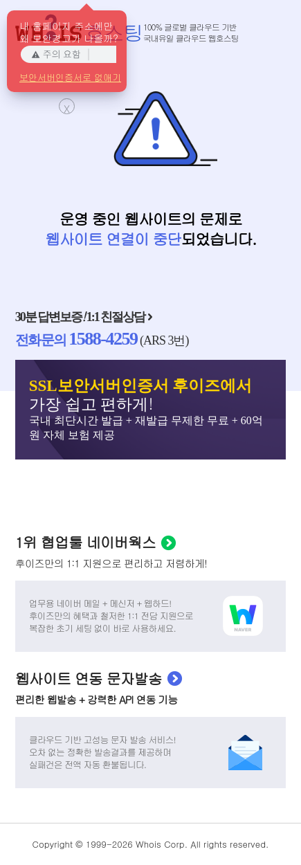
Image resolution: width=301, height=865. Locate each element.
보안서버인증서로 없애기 (70, 76)
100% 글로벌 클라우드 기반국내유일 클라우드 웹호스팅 (191, 32)
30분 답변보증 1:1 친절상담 (80, 317)
